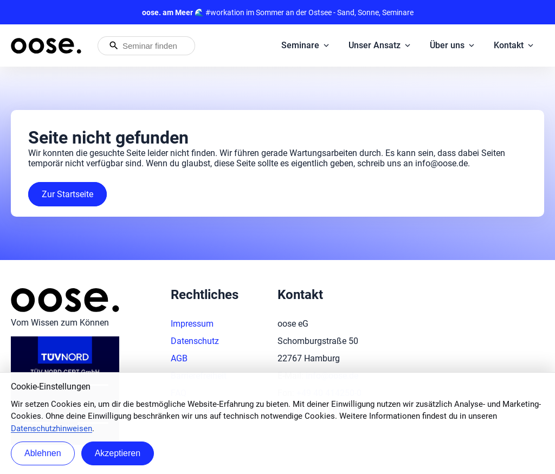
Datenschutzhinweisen (51, 428)
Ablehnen (42, 453)
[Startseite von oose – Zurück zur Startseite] (46, 45)
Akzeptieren (118, 453)
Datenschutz (195, 341)
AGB (179, 358)
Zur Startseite (67, 194)
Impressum (192, 324)
